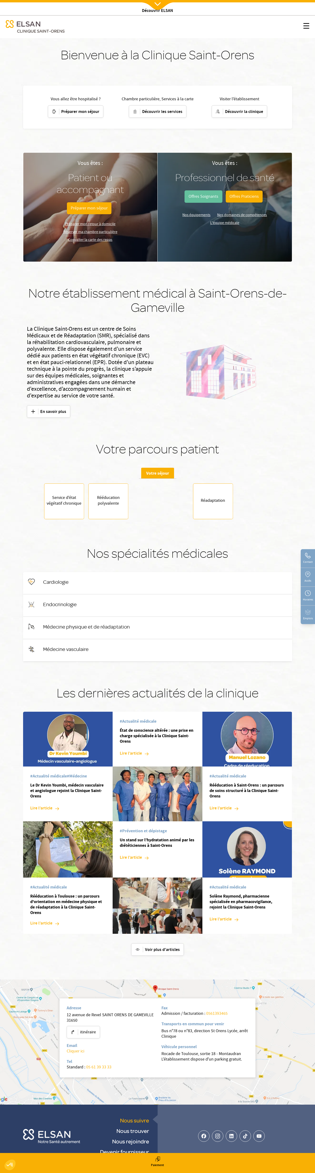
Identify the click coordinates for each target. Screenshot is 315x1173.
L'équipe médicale (224, 223)
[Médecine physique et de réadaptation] (86, 629)
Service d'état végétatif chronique (157, 502)
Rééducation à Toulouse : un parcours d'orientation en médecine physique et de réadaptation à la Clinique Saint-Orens (66, 907)
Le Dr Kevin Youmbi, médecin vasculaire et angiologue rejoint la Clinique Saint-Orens (67, 793)
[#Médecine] (77, 779)
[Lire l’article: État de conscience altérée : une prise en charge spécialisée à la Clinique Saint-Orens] (134, 756)
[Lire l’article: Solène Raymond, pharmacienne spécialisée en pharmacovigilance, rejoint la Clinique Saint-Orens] (224, 922)
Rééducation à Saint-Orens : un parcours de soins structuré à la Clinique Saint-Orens (247, 793)
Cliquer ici (75, 1054)
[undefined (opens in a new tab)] (203, 196)
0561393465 (217, 1016)
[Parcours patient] (89, 208)
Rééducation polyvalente (202, 502)
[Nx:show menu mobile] (306, 27)
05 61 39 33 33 (98, 1070)
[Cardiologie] (56, 584)
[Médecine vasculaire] (66, 651)
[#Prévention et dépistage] (143, 834)
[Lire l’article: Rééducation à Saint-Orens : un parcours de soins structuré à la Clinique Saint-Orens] (224, 811)
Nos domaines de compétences (242, 215)
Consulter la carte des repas (90, 240)
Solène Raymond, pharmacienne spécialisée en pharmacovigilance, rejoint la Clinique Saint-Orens (241, 904)
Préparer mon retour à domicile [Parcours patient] (90, 224)
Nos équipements (196, 215)
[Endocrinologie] (60, 606)
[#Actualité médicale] (48, 779)
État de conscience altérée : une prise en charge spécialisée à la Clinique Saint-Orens (156, 738)
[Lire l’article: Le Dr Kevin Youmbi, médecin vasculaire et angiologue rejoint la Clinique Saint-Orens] (44, 811)
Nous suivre (134, 1122)
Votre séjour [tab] (157, 473)
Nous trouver (132, 1133)
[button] (10, 1165)
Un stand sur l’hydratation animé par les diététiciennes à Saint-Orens (157, 845)
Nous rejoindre (130, 1143)
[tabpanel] (157, 502)
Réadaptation (113, 502)
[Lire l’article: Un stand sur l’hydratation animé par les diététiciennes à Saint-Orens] (134, 860)
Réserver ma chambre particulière (90, 232)
